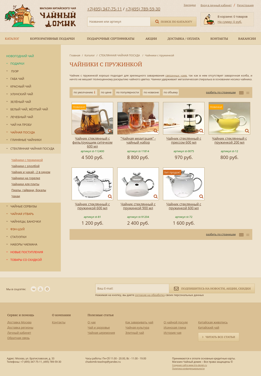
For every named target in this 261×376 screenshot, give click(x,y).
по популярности (127, 92)
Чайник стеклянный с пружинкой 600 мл (92, 206)
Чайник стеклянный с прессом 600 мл (183, 140)
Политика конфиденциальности (188, 368)
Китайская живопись (213, 322)
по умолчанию (83, 92)
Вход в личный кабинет (216, 5)
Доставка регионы (20, 327)
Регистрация (245, 5)
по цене (106, 92)
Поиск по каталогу (173, 21)
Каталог (90, 55)
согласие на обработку (150, 295)
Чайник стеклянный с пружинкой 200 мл (229, 140)
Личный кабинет (19, 333)
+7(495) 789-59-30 (143, 9)
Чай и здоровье (99, 327)
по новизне (151, 92)
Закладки (190, 5)
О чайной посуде (176, 322)
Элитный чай (134, 333)
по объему (171, 92)
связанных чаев (176, 75)
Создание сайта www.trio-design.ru (189, 365)
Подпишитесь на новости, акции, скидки (212, 288)
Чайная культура (137, 327)
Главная (75, 55)
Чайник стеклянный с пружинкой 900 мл (138, 206)
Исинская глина (175, 327)
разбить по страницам (221, 92)
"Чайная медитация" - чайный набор (138, 140)
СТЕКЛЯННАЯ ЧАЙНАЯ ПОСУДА (120, 55)
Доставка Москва (19, 322)
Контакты (58, 322)
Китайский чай (208, 327)
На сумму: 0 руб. (230, 22)
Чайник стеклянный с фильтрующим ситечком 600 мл (92, 142)
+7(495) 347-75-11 (104, 9)
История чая (172, 333)
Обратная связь (18, 338)
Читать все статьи (220, 337)
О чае (92, 322)
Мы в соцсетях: (16, 289)
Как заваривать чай (139, 322)
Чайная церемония (101, 333)
